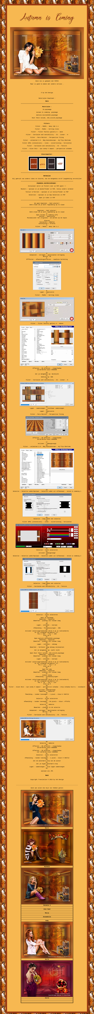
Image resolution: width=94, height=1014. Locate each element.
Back (47, 775)
